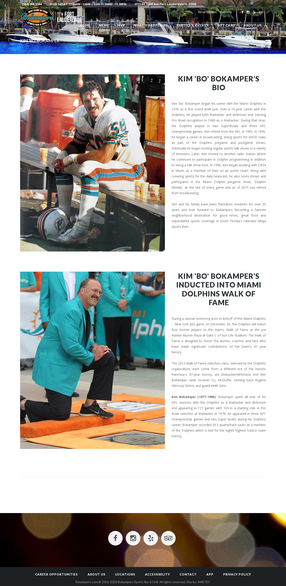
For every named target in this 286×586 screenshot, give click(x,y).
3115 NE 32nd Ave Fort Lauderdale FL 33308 (165, 4)
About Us (96, 574)
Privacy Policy (237, 574)
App (209, 574)
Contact (188, 574)
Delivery (226, 12)
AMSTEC (204, 582)
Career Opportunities (56, 574)
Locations (125, 574)
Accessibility (157, 574)
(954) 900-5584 (32, 4)
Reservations (207, 12)
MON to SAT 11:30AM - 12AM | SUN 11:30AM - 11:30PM (88, 4)
